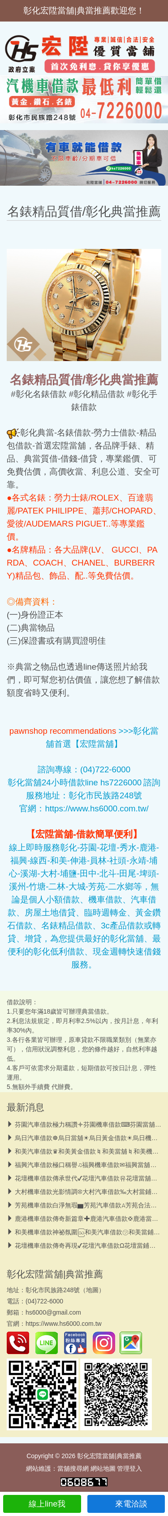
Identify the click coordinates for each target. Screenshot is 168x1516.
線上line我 (41, 1503)
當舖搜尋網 (73, 1468)
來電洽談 (126, 1503)
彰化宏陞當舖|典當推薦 (55, 1274)
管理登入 (129, 1468)
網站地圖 (103, 1468)
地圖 (92, 1290)
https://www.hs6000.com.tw (64, 1323)
